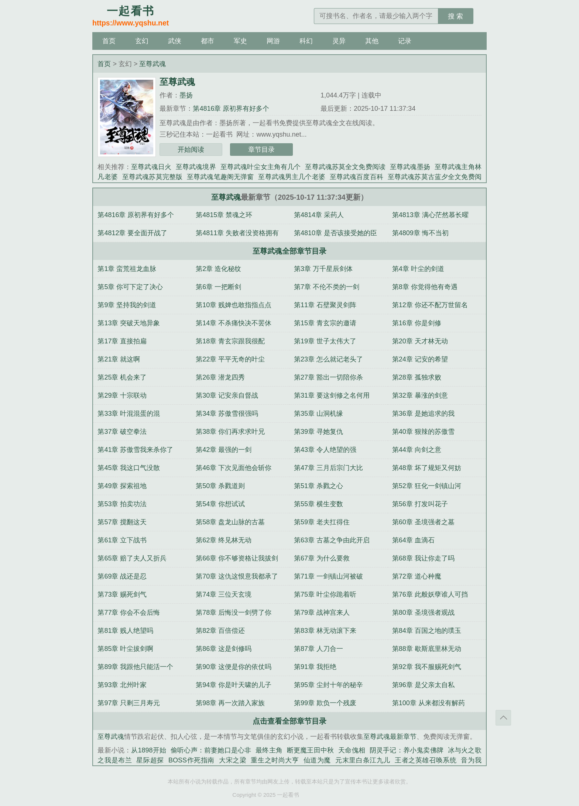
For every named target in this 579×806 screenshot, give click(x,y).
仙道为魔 (317, 760)
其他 (371, 41)
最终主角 (269, 750)
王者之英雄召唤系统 (425, 760)
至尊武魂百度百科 (356, 177)
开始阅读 (191, 149)
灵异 (339, 41)
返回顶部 (503, 718)
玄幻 (141, 41)
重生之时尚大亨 (275, 760)
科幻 (306, 41)
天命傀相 (351, 750)
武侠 (174, 41)
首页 (109, 41)
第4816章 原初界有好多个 (231, 108)
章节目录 (261, 149)
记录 (404, 41)
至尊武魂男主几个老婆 (291, 177)
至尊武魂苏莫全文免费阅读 (345, 167)
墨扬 (186, 95)
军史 (240, 41)
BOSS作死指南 (191, 760)
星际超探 (150, 760)
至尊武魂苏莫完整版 (152, 177)
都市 (207, 41)
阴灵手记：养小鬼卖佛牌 (406, 750)
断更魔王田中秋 (310, 750)
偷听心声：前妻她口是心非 (211, 750)
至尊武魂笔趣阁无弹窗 (220, 177)
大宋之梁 (232, 760)
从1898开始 (148, 750)
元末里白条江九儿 (362, 760)
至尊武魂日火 (151, 167)
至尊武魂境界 (196, 167)
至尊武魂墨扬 (410, 167)
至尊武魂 (152, 64)
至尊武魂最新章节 (390, 736)
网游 (273, 41)
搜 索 (455, 16)
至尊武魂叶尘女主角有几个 (260, 167)
